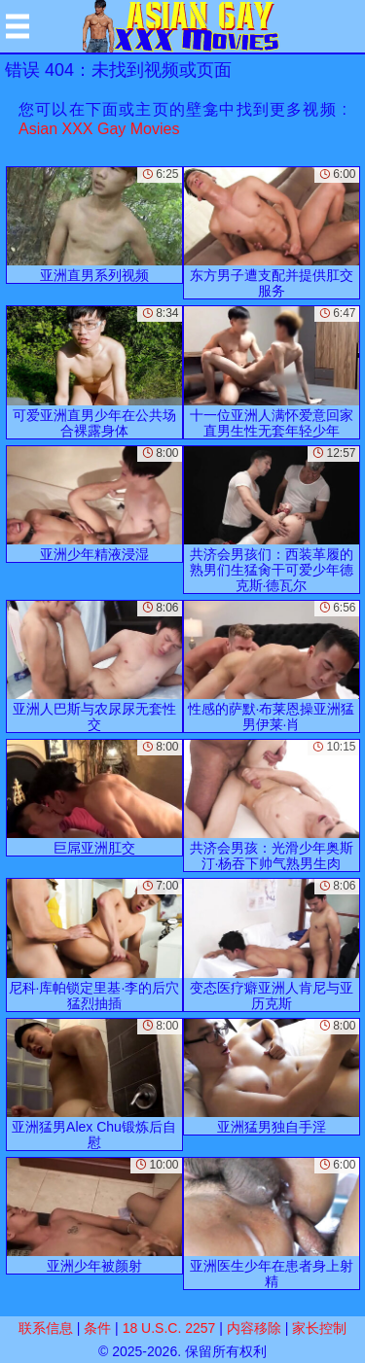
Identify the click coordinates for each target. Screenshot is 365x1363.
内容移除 (254, 1328)
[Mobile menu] (17, 26)
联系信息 (45, 1328)
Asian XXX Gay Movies (98, 129)
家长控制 (319, 1328)
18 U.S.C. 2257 (169, 1328)
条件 (97, 1328)
